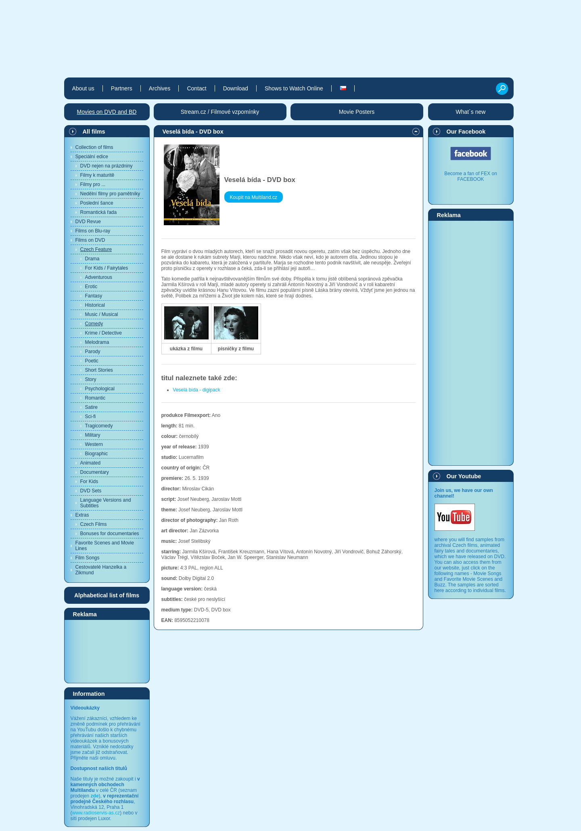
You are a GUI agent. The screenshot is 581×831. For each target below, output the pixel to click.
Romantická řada (98, 212)
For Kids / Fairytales (106, 268)
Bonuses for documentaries (109, 533)
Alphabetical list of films (106, 595)
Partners (121, 88)
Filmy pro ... (93, 184)
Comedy (94, 324)
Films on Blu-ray (93, 231)
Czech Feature (96, 249)
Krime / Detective (103, 333)
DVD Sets (91, 491)
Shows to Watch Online (294, 88)
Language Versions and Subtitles (105, 503)
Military (92, 435)
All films (94, 131)
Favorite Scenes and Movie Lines (104, 545)
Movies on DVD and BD (107, 112)
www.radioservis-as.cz (96, 813)
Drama (92, 259)
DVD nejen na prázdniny (106, 166)
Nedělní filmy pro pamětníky (110, 194)
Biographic (96, 453)
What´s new (471, 112)
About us (83, 88)
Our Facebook (466, 131)
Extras (82, 515)
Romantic (95, 398)
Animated (90, 463)
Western (94, 444)
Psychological (100, 388)
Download (235, 88)
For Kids (89, 481)
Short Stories (99, 370)
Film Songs (87, 558)
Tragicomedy (99, 426)
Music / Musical (101, 314)
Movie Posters (357, 112)
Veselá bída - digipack (196, 390)
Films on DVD (90, 240)
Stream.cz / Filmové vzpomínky (220, 112)
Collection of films (94, 147)
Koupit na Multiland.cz (253, 197)
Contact (196, 88)
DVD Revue (88, 221)
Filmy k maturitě (97, 175)
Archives (160, 88)
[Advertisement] (107, 651)
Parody (92, 351)
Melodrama (97, 342)
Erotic (91, 286)
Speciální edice (91, 156)
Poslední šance (96, 203)
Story (90, 379)
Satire (91, 407)
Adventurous (98, 277)
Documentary (94, 472)
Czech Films (93, 524)
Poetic (91, 361)
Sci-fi (90, 416)
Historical (95, 305)
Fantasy (93, 296)
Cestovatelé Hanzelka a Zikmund (101, 570)
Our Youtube (464, 476)
